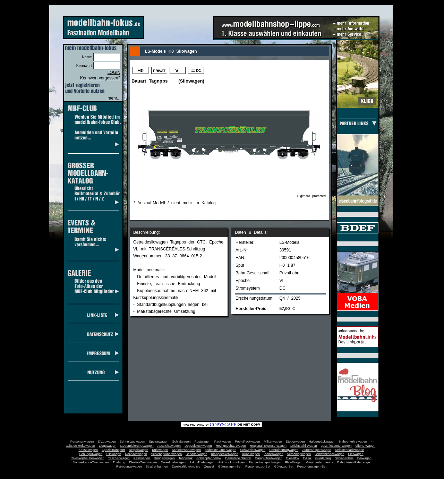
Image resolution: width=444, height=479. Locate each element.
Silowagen (113, 454)
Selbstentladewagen (349, 450)
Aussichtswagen (169, 445)
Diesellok (292, 458)
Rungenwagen (164, 458)
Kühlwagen (160, 450)
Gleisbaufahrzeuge (319, 462)
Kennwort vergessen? (100, 78)
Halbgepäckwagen (322, 441)
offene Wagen (366, 445)
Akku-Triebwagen (201, 462)
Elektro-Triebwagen (143, 462)
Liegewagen (107, 445)
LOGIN (114, 72)
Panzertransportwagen (265, 462)
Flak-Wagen (293, 462)
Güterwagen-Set (229, 466)
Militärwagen (273, 441)
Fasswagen (142, 458)
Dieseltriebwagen (173, 462)
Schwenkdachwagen (329, 454)
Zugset (209, 466)
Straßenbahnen (157, 466)
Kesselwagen (88, 450)
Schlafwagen (181, 441)
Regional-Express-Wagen (268, 445)
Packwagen (222, 441)
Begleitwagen (138, 450)
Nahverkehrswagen (353, 441)
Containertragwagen (283, 450)
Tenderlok (186, 458)
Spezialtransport (113, 450)
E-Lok (307, 458)
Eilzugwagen (106, 441)
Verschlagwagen (299, 454)
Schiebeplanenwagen (166, 454)
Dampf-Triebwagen (268, 458)
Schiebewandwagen (186, 450)
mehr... (114, 98)
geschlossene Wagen (336, 445)
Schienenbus (344, 458)
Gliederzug (323, 458)
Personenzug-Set (257, 466)
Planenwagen (273, 454)
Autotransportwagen (316, 450)
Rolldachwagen (136, 454)
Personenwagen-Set (312, 466)
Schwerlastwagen (252, 450)
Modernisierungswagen (136, 445)
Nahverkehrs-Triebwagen (91, 462)
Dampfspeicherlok (238, 458)
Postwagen (203, 441)
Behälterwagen (196, 454)
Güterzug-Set (283, 466)
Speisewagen (158, 441)
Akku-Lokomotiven (231, 462)
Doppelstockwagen (198, 445)
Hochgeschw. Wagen (231, 445)
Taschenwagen (119, 458)
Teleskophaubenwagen (87, 458)
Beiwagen (364, 458)
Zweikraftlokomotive (186, 466)
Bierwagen (356, 454)
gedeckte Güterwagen (220, 450)
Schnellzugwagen (132, 441)
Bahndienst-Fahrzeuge (353, 462)
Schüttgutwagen (90, 454)
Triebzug (119, 462)
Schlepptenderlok (208, 458)
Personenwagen (82, 441)
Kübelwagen (251, 454)
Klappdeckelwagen (224, 454)
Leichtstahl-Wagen (303, 445)
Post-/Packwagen (247, 441)
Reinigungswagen (129, 466)
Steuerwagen (295, 441)
